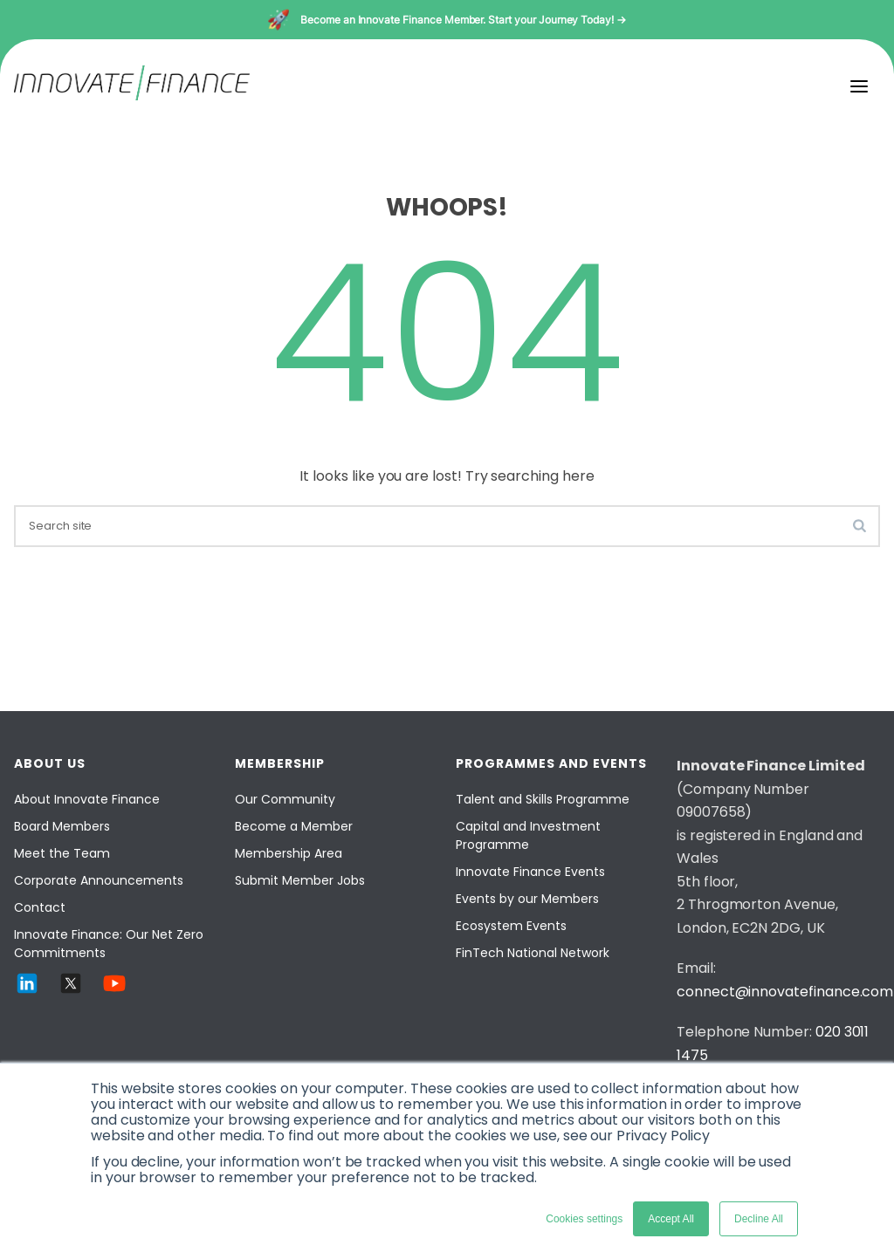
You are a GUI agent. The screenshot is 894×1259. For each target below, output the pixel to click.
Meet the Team (62, 853)
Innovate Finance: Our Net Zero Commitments (108, 943)
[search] (447, 526)
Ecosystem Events (511, 925)
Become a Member (294, 826)
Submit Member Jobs (300, 880)
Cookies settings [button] (584, 1219)
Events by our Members (527, 898)
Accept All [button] (671, 1219)
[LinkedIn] (27, 992)
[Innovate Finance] (132, 96)
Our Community (285, 799)
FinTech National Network (532, 952)
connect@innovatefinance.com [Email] (785, 992)
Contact (39, 907)
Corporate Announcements (98, 880)
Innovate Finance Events (530, 871)
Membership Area (288, 853)
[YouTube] (114, 992)
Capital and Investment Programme (528, 835)
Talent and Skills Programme (542, 799)
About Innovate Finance (87, 799)
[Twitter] (71, 992)
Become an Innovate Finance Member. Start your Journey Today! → (463, 19)
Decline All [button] (758, 1219)
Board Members (62, 826)
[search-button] (859, 525)
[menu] (859, 86)
